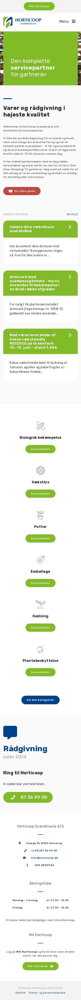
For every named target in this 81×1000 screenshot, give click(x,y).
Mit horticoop (40, 966)
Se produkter (40, 449)
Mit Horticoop (39, 6)
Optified (20, 992)
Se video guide (22, 191)
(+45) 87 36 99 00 (44, 850)
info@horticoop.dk (44, 857)
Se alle (72, 214)
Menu (67, 21)
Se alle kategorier (40, 699)
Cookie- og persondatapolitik (47, 992)
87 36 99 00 (29, 797)
